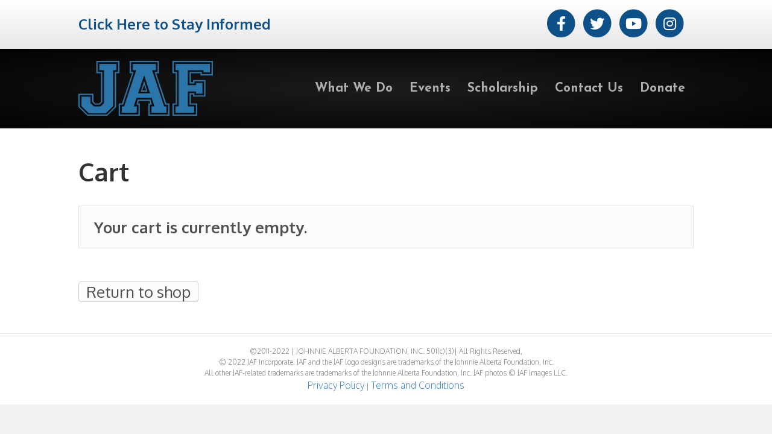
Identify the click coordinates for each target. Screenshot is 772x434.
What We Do (354, 88)
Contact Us (589, 88)
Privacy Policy (336, 385)
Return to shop (138, 291)
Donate (662, 88)
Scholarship (502, 88)
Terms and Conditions (417, 385)
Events (430, 88)
